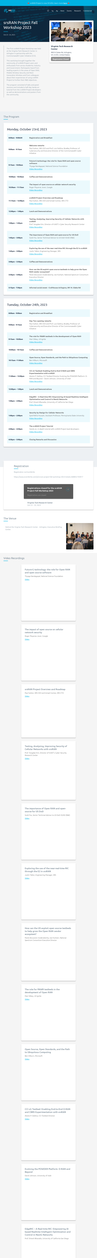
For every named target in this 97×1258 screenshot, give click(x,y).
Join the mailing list (46, 1223)
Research (77, 11)
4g (57, 11)
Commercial (87, 11)
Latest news (11, 1221)
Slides (9, 585)
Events (69, 11)
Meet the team (78, 1223)
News (62, 11)
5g (52, 11)
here (65, 3)
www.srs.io (32, 1255)
